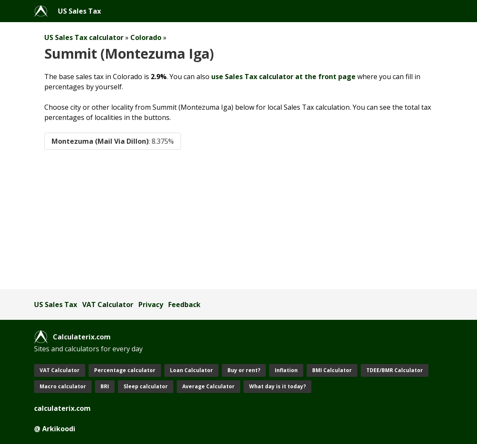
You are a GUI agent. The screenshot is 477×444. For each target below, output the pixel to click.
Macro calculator (63, 386)
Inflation (286, 370)
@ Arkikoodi (54, 428)
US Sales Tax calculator (84, 37)
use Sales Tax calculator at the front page (283, 76)
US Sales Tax (79, 11)
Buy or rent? (243, 370)
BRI (105, 386)
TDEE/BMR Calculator (394, 370)
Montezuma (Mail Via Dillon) (113, 141)
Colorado (145, 37)
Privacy (150, 304)
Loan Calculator (191, 370)
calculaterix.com (62, 408)
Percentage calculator (124, 370)
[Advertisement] (238, 219)
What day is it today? (277, 386)
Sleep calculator (146, 386)
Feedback (184, 304)
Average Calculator (208, 386)
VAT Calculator (107, 304)
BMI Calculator (332, 370)
